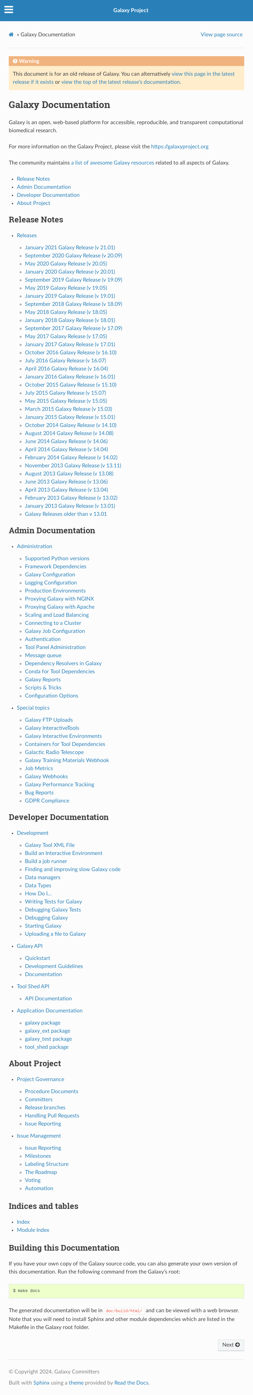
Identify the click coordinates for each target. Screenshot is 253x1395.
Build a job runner (46, 861)
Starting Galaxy (43, 926)
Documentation (43, 974)
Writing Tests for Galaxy (53, 901)
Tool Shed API (33, 986)
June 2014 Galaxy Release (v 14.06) (66, 441)
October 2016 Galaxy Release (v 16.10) (70, 352)
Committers (39, 1099)
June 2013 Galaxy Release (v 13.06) (66, 482)
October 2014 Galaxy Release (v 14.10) (70, 425)
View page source (222, 34)
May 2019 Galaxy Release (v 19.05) (66, 288)
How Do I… (38, 893)
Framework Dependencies (55, 566)
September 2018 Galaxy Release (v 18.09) (73, 304)
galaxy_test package (48, 1039)
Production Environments (55, 591)
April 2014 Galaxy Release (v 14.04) (66, 449)
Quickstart (37, 958)
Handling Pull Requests (52, 1115)
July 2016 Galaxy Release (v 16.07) (65, 360)
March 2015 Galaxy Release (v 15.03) (68, 409)
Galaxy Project (130, 10)
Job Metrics (39, 768)
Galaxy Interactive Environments (63, 736)
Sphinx (41, 1383)
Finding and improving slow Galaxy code (72, 869)
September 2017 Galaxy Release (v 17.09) (73, 328)
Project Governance (40, 1079)
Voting (32, 1180)
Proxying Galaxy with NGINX (59, 599)
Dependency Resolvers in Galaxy (63, 663)
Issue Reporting (43, 1123)
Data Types (38, 885)
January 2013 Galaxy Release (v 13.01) (70, 506)
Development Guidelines (54, 966)
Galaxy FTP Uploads (49, 720)
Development (33, 833)
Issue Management (39, 1136)
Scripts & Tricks (43, 687)
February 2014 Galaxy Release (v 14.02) (71, 457)
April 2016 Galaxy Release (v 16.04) (66, 368)
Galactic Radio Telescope (54, 752)
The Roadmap (41, 1172)
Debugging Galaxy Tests (53, 910)
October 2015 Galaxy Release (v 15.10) (70, 385)
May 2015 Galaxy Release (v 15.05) (66, 401)
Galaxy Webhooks (46, 776)
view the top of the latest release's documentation (120, 82)
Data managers (42, 877)
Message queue (43, 655)
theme (76, 1383)
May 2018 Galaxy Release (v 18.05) (66, 312)
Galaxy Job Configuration (55, 631)
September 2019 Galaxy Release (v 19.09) (73, 280)
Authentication (43, 639)
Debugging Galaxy (46, 918)
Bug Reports (39, 792)
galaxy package (42, 1023)
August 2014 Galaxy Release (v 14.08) (69, 433)
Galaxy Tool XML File (50, 845)
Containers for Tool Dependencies (65, 744)
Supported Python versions (57, 558)
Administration (34, 546)
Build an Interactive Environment (64, 853)
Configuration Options (51, 696)
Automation (39, 1188)
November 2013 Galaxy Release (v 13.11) (73, 465)
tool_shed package (46, 1047)
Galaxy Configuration (50, 574)
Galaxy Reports (43, 679)
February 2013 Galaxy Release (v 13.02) (71, 498)
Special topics (33, 708)
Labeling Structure (46, 1164)
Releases (27, 235)
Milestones (38, 1156)
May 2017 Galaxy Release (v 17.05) (66, 336)
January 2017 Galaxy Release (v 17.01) (70, 344)
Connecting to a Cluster (53, 623)
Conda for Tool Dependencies (60, 671)
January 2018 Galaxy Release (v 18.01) (70, 320)
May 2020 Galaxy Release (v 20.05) (66, 263)
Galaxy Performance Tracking (59, 784)
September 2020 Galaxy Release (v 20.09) (73, 255)
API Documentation (48, 998)
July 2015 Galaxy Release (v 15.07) (65, 393)
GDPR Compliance (47, 800)
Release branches (45, 1107)
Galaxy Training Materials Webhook (67, 760)
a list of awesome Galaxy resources (112, 163)
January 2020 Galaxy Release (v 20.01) (70, 272)
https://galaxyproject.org (179, 146)
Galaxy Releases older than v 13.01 (66, 514)
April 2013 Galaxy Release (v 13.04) (66, 490)
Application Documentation (50, 1010)
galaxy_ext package (47, 1031)
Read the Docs (131, 1383)
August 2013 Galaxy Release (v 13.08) (69, 473)
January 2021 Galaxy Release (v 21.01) (70, 247)
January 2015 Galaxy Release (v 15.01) (70, 417)
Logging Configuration (51, 582)
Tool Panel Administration (55, 647)
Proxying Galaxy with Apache (59, 607)
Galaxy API (30, 946)
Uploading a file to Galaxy (55, 934)
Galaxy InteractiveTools (52, 728)
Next (231, 1345)
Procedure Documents (51, 1091)
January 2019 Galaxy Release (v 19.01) (70, 296)
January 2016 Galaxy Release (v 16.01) (70, 377)
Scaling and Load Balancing (57, 615)
